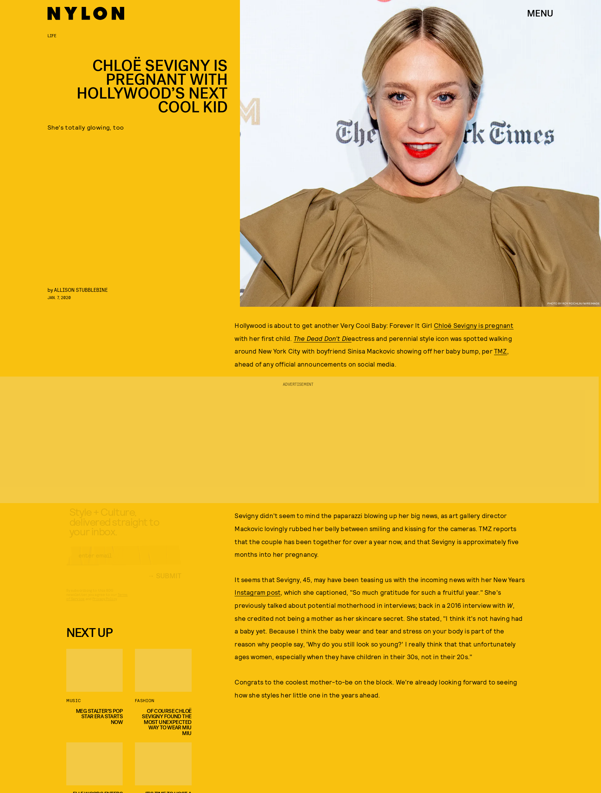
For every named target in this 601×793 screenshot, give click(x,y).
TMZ (500, 351)
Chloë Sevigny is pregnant (474, 325)
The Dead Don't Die (323, 338)
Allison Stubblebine (81, 289)
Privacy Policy (104, 605)
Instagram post (258, 592)
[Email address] (123, 562)
